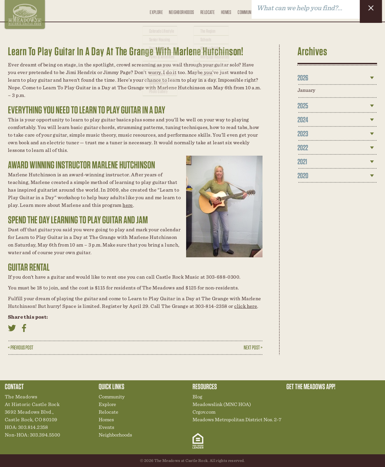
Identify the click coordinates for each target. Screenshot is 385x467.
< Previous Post (20, 347)
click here (245, 306)
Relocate (206, 15)
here (127, 205)
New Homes (324, 398)
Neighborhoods (180, 11)
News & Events (335, 398)
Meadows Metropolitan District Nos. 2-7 (236, 419)
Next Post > (253, 347)
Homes (225, 11)
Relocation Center (302, 398)
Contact (299, 11)
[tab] (337, 78)
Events (266, 11)
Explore (155, 15)
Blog (283, 11)
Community (246, 11)
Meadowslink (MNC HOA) (221, 404)
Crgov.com (203, 412)
